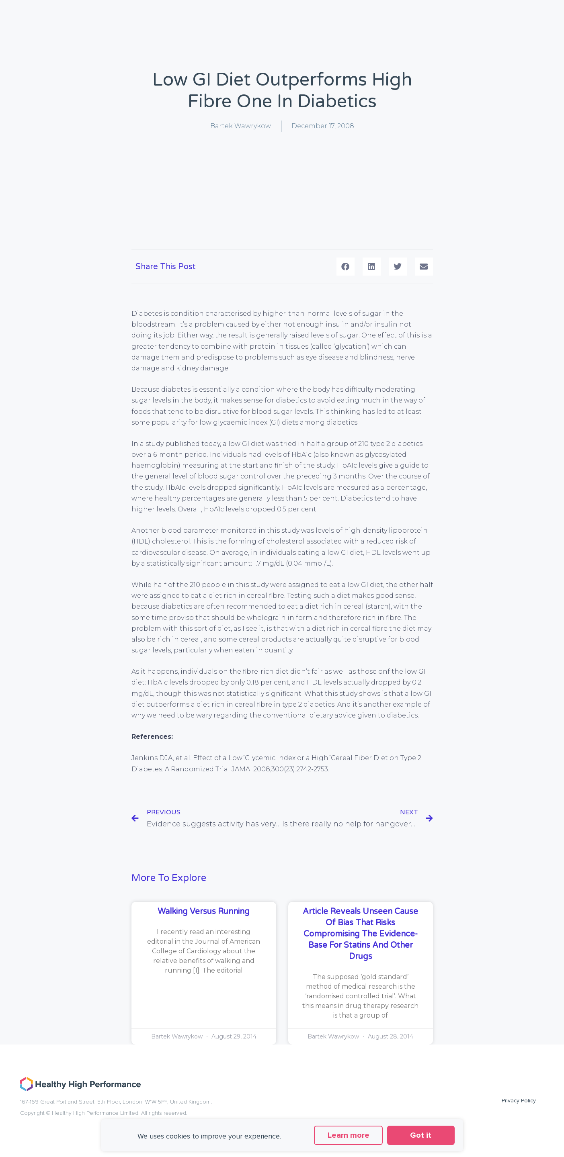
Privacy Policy (519, 1100)
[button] (345, 267)
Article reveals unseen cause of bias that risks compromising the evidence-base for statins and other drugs (360, 934)
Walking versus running (204, 911)
